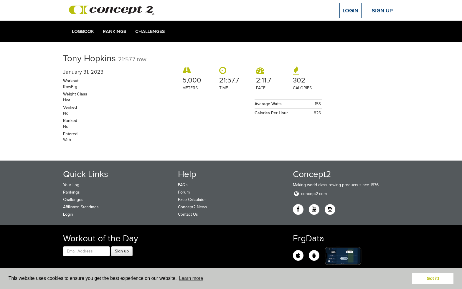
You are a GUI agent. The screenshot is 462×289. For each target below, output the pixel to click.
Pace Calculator (192, 199)
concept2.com (310, 193)
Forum (184, 192)
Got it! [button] (433, 278)
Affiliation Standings (81, 207)
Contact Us (188, 214)
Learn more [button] (191, 278)
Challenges (150, 31)
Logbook (83, 31)
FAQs (183, 185)
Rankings (114, 31)
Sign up (122, 251)
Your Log (71, 185)
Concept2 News (192, 207)
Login (350, 11)
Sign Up (382, 11)
